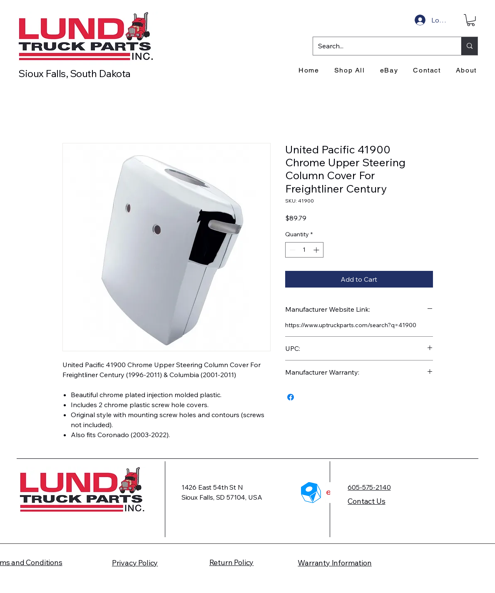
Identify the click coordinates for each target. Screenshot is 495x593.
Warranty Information (334, 563)
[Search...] (381, 46)
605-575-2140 (369, 487)
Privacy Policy (135, 563)
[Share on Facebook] (291, 397)
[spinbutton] (304, 250)
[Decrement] (291, 250)
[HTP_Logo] (311, 492)
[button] (471, 20)
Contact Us (366, 501)
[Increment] (317, 250)
